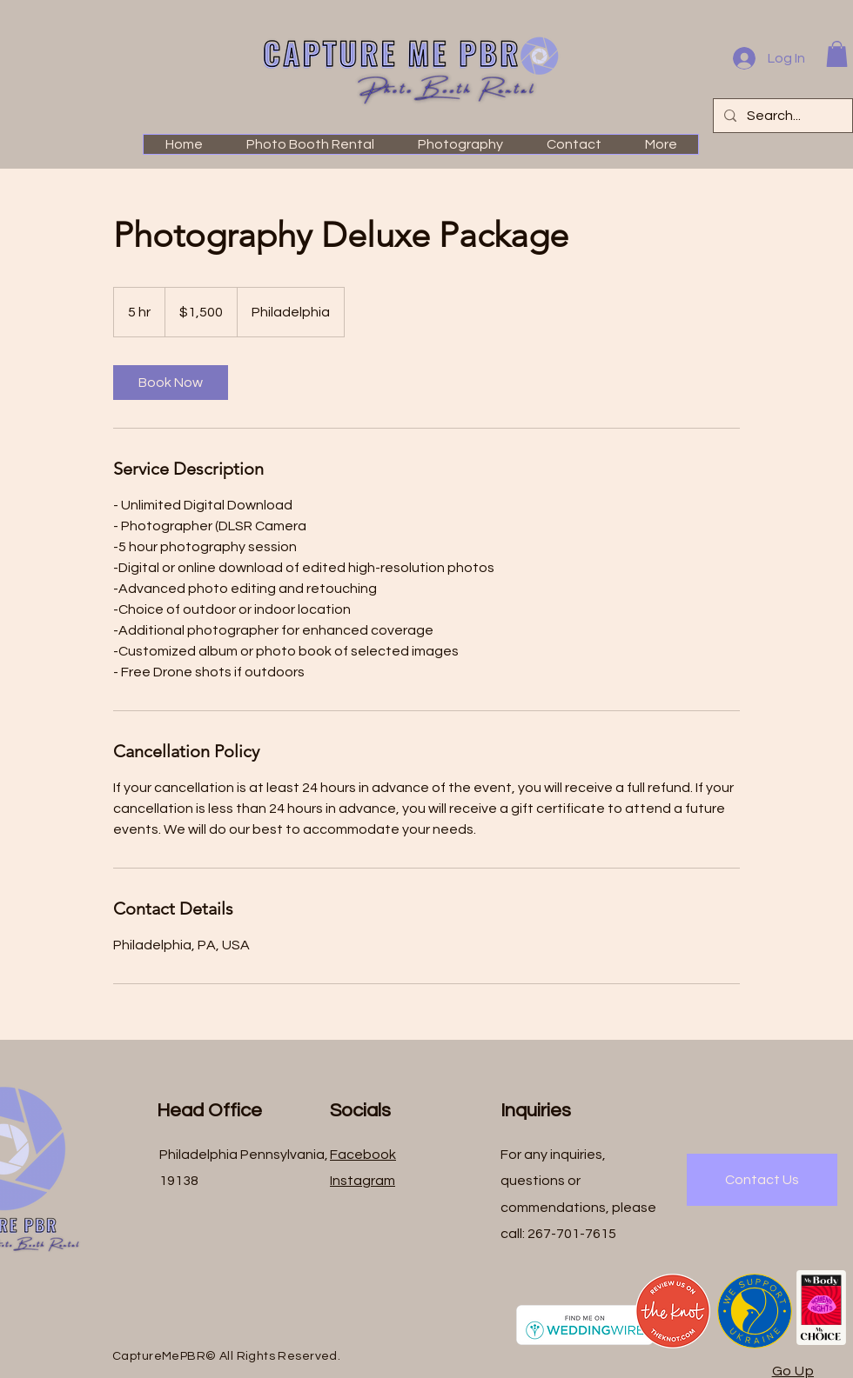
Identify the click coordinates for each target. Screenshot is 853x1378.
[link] (170, 382)
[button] (837, 54)
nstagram (363, 1181)
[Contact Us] (762, 1180)
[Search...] (781, 115)
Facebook (363, 1155)
